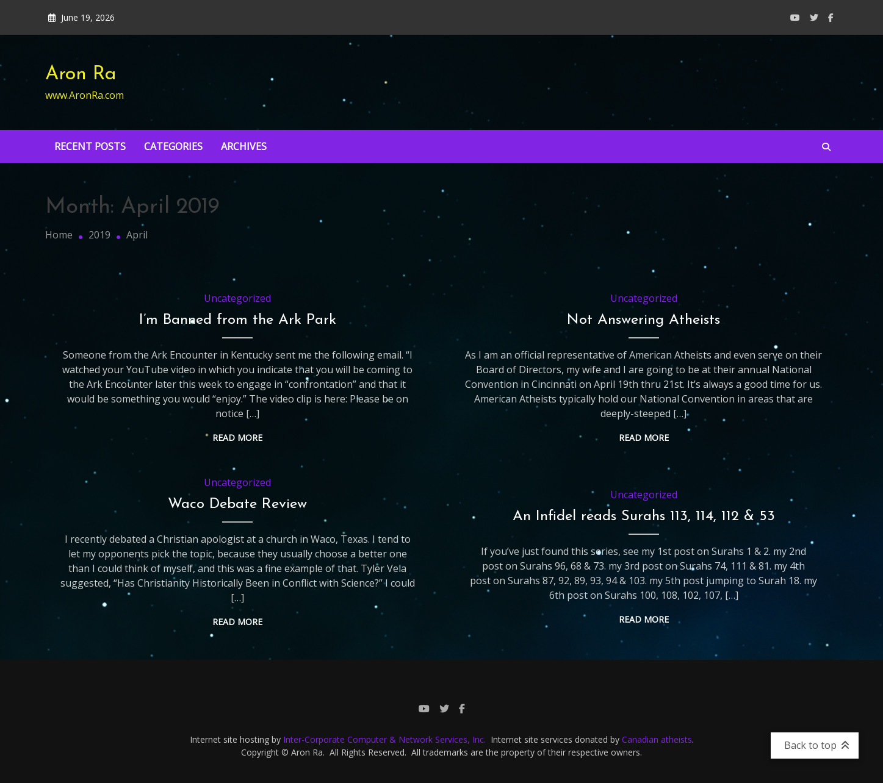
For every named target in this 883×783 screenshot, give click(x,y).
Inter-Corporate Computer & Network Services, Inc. (384, 739)
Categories (173, 146)
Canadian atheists (657, 739)
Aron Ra (81, 74)
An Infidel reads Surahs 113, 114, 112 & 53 (644, 516)
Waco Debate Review (237, 504)
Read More (237, 437)
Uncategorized (237, 298)
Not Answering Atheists (643, 320)
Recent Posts (90, 146)
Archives (244, 146)
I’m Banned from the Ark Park (237, 320)
